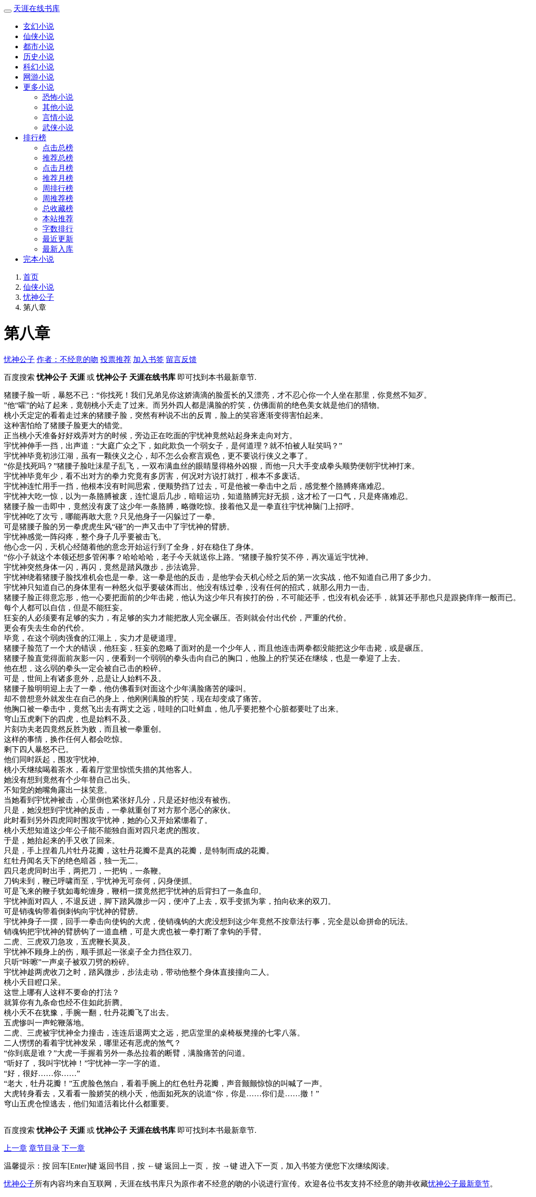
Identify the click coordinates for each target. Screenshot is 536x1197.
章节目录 (44, 1148)
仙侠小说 (38, 36)
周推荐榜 (57, 198)
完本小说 (38, 259)
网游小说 (38, 77)
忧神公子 (38, 297)
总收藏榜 (57, 208)
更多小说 (38, 87)
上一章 (15, 1148)
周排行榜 (57, 188)
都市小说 (38, 46)
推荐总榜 (57, 158)
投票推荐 (115, 359)
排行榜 (34, 138)
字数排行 (57, 229)
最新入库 (57, 249)
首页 (31, 277)
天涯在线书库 (36, 8)
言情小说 (57, 117)
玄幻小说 (38, 26)
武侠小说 (57, 127)
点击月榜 (57, 168)
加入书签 (148, 359)
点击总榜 (57, 148)
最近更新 (57, 239)
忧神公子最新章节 (459, 1184)
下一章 (73, 1148)
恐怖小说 (57, 97)
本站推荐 (57, 219)
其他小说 (57, 107)
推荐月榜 (57, 178)
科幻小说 (38, 67)
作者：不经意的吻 (67, 359)
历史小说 (38, 57)
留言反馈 (181, 359)
